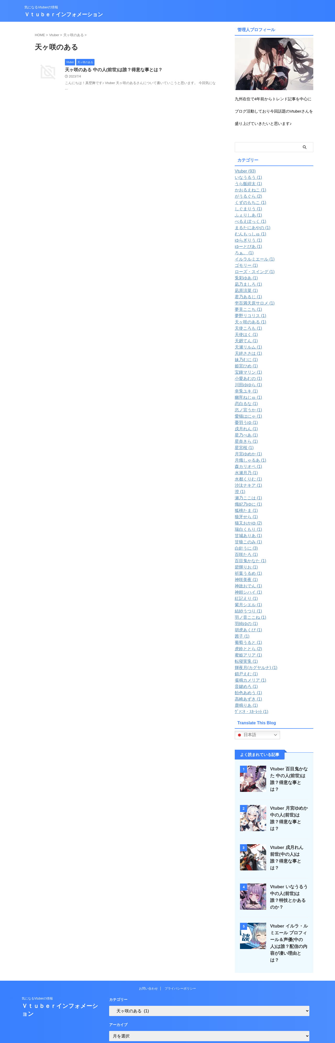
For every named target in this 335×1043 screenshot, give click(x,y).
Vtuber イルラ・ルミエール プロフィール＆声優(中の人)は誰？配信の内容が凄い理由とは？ (288, 930)
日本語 (246, 735)
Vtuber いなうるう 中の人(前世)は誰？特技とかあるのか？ (287, 887)
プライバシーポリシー (180, 972)
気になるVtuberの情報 (37, 982)
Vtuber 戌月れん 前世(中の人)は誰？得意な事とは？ (287, 850)
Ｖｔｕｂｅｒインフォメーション (63, 14)
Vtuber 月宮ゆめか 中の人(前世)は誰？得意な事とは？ (287, 813)
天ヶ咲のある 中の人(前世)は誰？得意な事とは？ (111, 70)
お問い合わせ (148, 972)
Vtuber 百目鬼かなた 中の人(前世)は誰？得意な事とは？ (288, 776)
